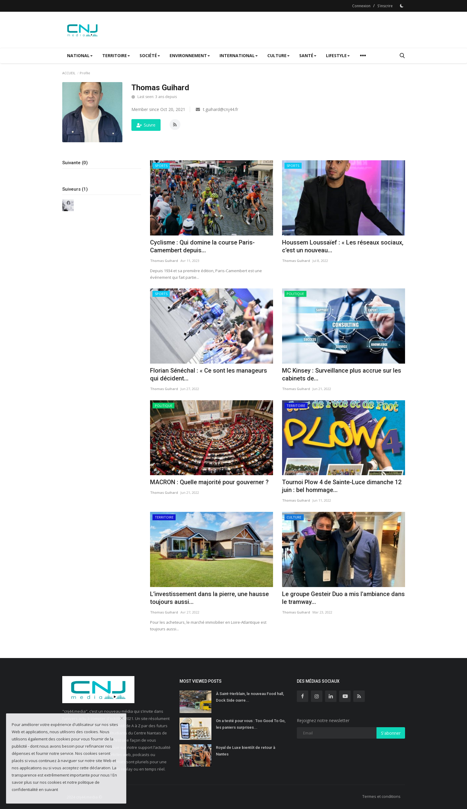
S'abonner (391, 733)
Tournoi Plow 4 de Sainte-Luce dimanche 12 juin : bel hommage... (341, 486)
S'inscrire (385, 5)
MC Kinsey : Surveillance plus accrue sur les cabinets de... (341, 374)
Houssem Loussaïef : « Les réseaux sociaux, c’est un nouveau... (342, 246)
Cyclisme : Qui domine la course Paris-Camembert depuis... (202, 246)
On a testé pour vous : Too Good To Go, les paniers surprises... (250, 724)
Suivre (146, 125)
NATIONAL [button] (80, 55)
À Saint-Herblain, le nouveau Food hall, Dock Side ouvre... (250, 697)
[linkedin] (330, 696)
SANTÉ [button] (307, 55)
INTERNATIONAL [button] (239, 55)
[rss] (359, 696)
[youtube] (345, 696)
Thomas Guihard (164, 260)
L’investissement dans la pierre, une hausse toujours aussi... (209, 597)
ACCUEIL (68, 73)
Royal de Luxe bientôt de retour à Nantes (245, 750)
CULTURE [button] (278, 55)
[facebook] (302, 696)
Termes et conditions (381, 796)
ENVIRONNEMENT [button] (190, 55)
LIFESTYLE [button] (338, 55)
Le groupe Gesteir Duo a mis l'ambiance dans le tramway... (343, 597)
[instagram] (316, 696)
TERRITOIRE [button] (116, 55)
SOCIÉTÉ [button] (150, 55)
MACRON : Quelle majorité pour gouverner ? (209, 482)
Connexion (361, 5)
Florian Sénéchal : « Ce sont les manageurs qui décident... (208, 374)
